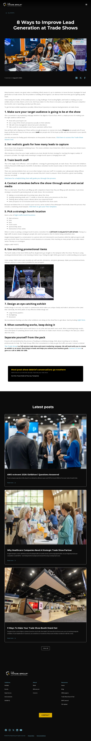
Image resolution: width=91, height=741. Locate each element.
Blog (62, 689)
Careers (35, 693)
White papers (65, 693)
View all (45, 648)
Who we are (36, 689)
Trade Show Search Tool (67, 696)
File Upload (64, 704)
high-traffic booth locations (24, 215)
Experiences (8, 693)
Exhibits (7, 685)
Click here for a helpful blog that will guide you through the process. (30, 178)
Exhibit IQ (7, 700)
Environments (8, 696)
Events (6, 689)
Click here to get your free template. (43, 207)
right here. (82, 320)
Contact (45, 715)
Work (34, 685)
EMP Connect (65, 700)
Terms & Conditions (41, 735)
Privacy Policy (31, 735)
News (63, 685)
